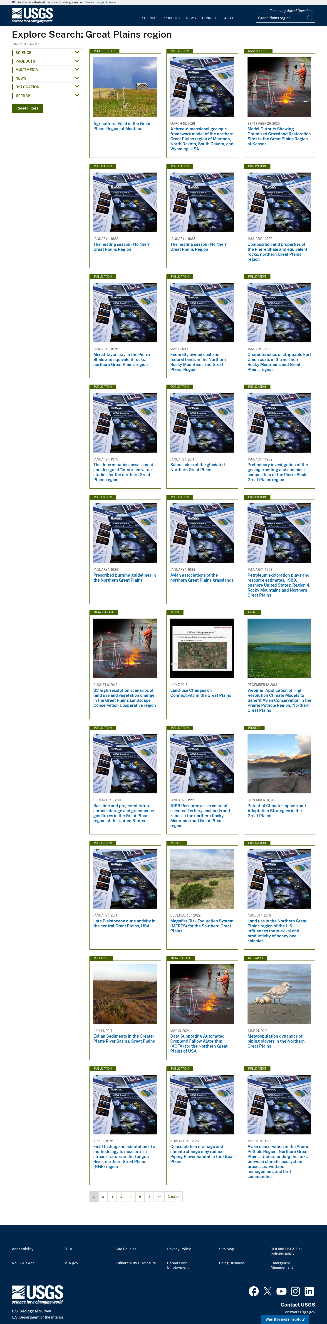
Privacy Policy (179, 1249)
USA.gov (71, 1263)
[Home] (32, 22)
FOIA (68, 1249)
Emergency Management (282, 1265)
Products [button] (25, 61)
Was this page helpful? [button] (285, 1319)
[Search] (310, 18)
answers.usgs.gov (300, 1312)
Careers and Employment (178, 1265)
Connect (210, 18)
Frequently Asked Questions (291, 11)
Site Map (226, 1249)
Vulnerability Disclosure (135, 1263)
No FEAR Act (23, 1263)
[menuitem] (149, 15)
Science (149, 18)
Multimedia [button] (26, 70)
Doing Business (232, 1263)
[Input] (285, 18)
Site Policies (125, 1249)
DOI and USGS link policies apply (286, 1251)
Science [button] (23, 53)
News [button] (20, 78)
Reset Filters (27, 108)
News (191, 18)
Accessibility (23, 1249)
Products (171, 18)
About (229, 18)
